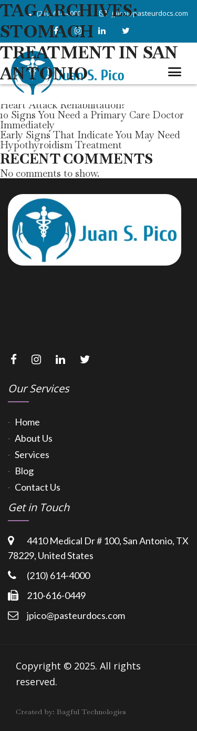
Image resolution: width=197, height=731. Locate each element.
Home (27, 422)
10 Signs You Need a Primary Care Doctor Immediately (92, 119)
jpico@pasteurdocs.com (76, 615)
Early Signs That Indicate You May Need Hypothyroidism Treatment (90, 139)
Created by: (71, 711)
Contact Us (37, 487)
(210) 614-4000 (58, 575)
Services (32, 454)
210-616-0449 (56, 595)
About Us (34, 438)
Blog (24, 470)
